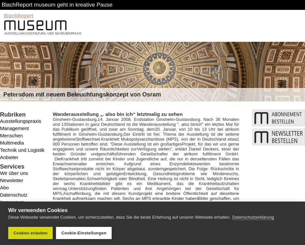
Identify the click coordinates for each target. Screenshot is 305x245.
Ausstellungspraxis (20, 121)
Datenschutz (13, 195)
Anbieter (9, 157)
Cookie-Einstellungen (83, 233)
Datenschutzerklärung (253, 217)
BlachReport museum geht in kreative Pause (57, 5)
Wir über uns (14, 173)
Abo (4, 187)
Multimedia (12, 143)
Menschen (11, 135)
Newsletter (11, 180)
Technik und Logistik (22, 150)
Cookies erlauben (30, 233)
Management (14, 128)
